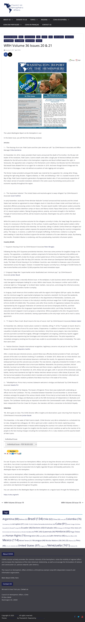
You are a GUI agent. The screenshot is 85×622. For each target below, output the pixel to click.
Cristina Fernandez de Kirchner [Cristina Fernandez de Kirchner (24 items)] (44, 524)
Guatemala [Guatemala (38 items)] (49, 531)
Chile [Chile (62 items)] (48, 519)
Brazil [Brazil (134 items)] (35, 519)
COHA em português (11, 25)
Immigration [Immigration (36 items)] (32, 536)
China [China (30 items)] (56, 519)
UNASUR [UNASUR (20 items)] (14, 546)
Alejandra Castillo (24, 349)
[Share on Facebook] (6, 54)
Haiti (50, 37)
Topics (32, 20)
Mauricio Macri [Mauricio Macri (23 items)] (71, 536)
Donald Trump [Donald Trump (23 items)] (15, 528)
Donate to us (21, 20)
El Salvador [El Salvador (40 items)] (51, 528)
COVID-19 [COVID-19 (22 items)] (29, 524)
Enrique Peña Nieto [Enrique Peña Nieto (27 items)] (73, 528)
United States (30, 40)
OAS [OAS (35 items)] (65, 540)
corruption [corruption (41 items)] (18, 524)
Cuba (38, 37)
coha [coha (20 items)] (63, 519)
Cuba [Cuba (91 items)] (60, 523)
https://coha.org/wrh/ (11, 495)
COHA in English (29, 37)
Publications (69, 37)
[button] (12, 19)
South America (9, 40)
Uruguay (39, 40)
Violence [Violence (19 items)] (73, 546)
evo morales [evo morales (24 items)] (28, 532)
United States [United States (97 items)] (29, 545)
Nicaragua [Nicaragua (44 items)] (38, 540)
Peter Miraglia (49, 247)
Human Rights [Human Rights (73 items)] (16, 535)
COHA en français (32, 25)
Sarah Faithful (16, 196)
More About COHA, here (10, 578)
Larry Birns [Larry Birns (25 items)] (44, 536)
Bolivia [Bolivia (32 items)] (23, 519)
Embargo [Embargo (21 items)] (60, 528)
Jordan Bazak (15, 275)
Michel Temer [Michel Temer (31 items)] (25, 540)
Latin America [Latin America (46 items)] (57, 535)
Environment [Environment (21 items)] (7, 532)
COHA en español (60, 20)
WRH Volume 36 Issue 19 (13, 502)
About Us (7, 20)
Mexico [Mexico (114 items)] (11, 540)
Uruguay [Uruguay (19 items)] (43, 546)
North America (59, 37)
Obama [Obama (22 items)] (72, 540)
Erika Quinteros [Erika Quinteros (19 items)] (17, 532)
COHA (19, 50)
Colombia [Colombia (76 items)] (73, 519)
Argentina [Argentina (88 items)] (11, 519)
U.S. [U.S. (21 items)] (8, 546)
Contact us (46, 25)
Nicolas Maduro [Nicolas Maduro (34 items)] (53, 540)
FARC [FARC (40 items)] (38, 531)
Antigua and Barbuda (11, 37)
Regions (44, 20)
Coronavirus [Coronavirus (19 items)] (7, 524)
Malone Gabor (76, 321)
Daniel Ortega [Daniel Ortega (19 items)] (72, 524)
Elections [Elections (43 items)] (38, 527)
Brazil (21, 37)
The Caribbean (19, 40)
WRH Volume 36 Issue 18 (72, 502)
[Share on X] (10, 54)
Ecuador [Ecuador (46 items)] (26, 527)
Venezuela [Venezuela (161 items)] (58, 545)
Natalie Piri (15, 385)
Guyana (44, 37)
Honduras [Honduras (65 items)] (62, 531)
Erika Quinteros (15, 150)
